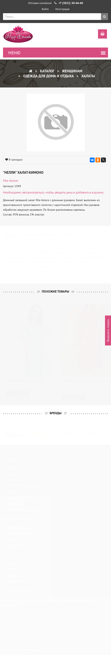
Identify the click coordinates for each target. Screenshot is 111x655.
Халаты (87, 76)
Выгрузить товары (108, 330)
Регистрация (62, 9)
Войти (45, 9)
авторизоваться (33, 192)
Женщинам (71, 71)
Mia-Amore (10, 181)
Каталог (46, 71)
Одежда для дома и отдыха (48, 76)
